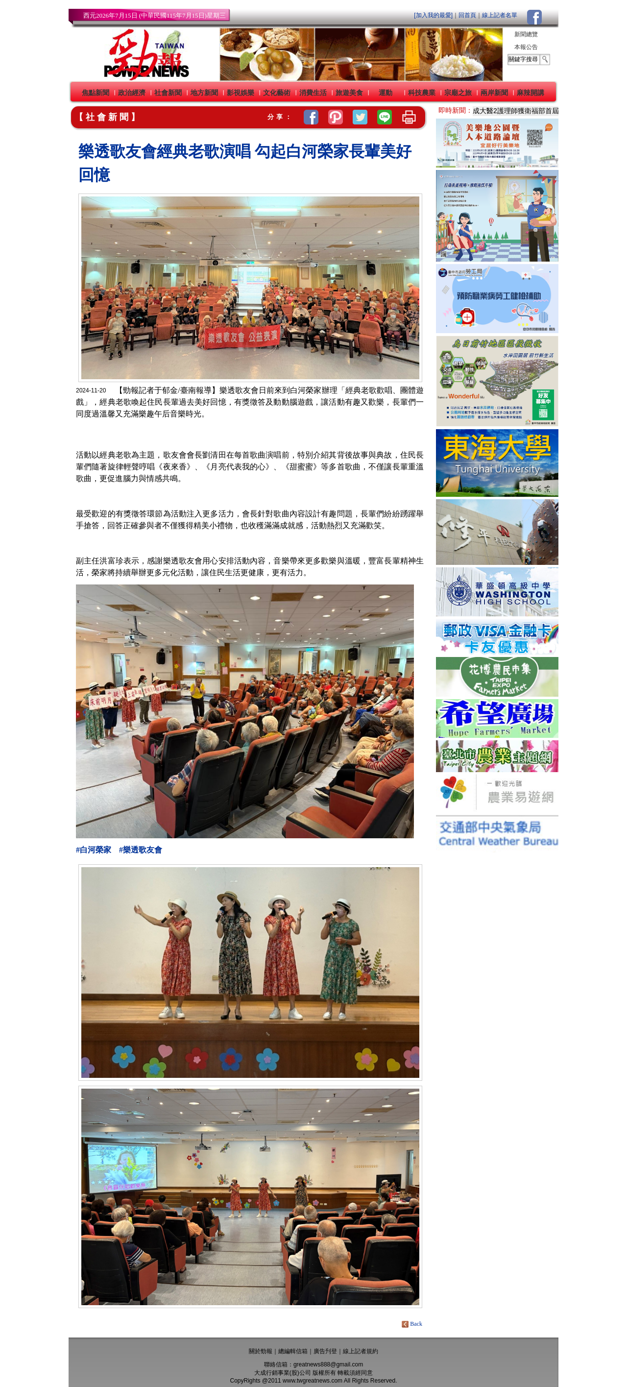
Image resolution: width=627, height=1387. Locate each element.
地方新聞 (204, 93)
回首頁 (467, 15)
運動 (385, 93)
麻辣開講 (530, 93)
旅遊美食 (349, 93)
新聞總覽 (526, 34)
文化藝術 (276, 93)
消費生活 (313, 93)
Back (413, 1323)
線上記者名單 (499, 15)
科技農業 (421, 93)
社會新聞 (168, 93)
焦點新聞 (95, 93)
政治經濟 (131, 93)
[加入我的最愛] (433, 15)
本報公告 (526, 47)
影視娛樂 (240, 93)
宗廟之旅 (458, 93)
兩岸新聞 (494, 93)
